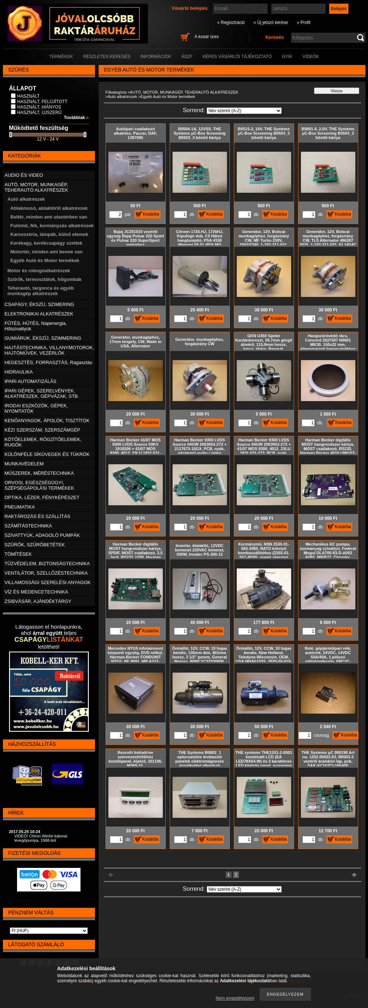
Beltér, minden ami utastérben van (49, 217)
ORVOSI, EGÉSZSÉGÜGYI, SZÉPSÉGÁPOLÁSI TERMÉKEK (39, 485)
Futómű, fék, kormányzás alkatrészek (52, 225)
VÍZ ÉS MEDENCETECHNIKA (37, 592)
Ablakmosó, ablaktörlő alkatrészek (49, 208)
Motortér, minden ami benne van (47, 251)
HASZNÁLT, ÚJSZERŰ (39, 112)
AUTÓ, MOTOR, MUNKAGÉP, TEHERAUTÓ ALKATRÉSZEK (184, 92)
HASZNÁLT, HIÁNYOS (39, 107)
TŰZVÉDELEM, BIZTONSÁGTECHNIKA (47, 563)
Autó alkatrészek (122, 96)
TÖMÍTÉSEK (18, 554)
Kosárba (151, 214)
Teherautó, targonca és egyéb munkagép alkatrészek (41, 290)
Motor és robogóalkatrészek (39, 270)
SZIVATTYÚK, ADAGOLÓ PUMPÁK (42, 535)
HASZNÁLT (28, 96)
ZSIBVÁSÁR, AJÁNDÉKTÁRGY (38, 601)
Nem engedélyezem (235, 998)
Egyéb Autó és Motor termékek (45, 260)
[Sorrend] (244, 110)
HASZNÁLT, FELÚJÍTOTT (42, 101)
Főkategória (116, 92)
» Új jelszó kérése (270, 22)
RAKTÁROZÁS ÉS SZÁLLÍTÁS (37, 516)
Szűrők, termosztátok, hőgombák (45, 279)
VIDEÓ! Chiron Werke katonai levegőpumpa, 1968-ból (41, 838)
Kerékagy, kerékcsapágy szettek (47, 243)
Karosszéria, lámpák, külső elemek (49, 234)
